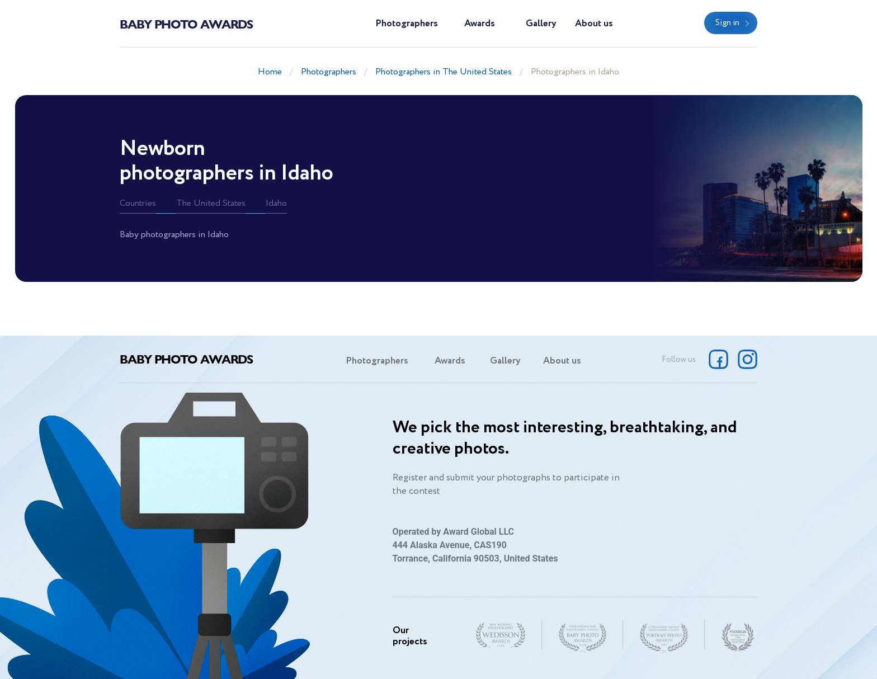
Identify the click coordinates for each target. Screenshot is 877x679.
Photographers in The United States (443, 71)
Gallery (541, 24)
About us (594, 24)
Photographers (406, 24)
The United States (211, 203)
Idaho (276, 203)
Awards (479, 24)
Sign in (727, 23)
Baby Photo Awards (186, 23)
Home (270, 71)
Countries (138, 203)
